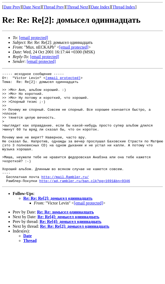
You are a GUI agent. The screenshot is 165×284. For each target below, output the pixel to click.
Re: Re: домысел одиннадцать (65, 234)
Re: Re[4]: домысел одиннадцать (68, 239)
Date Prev (11, 7)
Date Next (31, 7)
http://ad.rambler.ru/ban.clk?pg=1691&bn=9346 (84, 203)
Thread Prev (53, 7)
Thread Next (77, 7)
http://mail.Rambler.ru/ (65, 198)
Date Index (100, 7)
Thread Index (123, 7)
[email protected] (63, 79)
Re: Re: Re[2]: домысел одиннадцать (58, 220)
